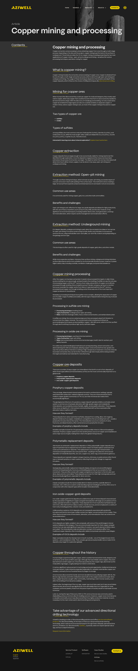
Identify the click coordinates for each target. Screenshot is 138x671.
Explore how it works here (99, 140)
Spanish (16, 659)
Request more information (62, 631)
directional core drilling (106, 81)
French (15, 657)
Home (67, 8)
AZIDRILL (82, 626)
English (15, 655)
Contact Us (114, 8)
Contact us (117, 651)
